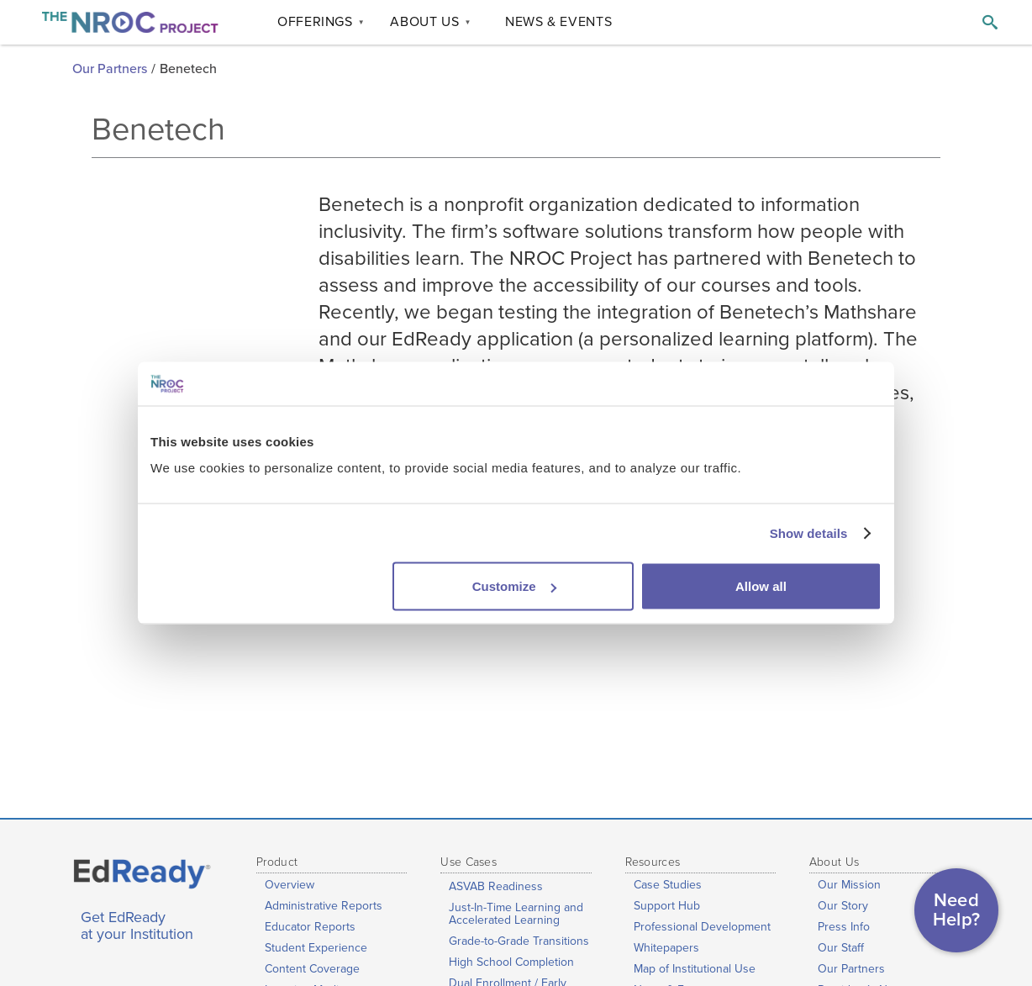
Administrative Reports (323, 906)
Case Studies (668, 885)
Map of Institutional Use (695, 969)
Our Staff (841, 948)
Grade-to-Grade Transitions (519, 941)
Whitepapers (666, 948)
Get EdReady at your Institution (137, 926)
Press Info (844, 927)
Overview (289, 885)
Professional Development (702, 927)
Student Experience (316, 948)
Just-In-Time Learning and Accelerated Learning (516, 913)
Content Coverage (312, 969)
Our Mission (849, 885)
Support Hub (667, 906)
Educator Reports (310, 927)
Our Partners (109, 69)
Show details (809, 532)
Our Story (843, 906)
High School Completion (511, 962)
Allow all (761, 586)
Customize (514, 586)
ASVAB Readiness (496, 886)
